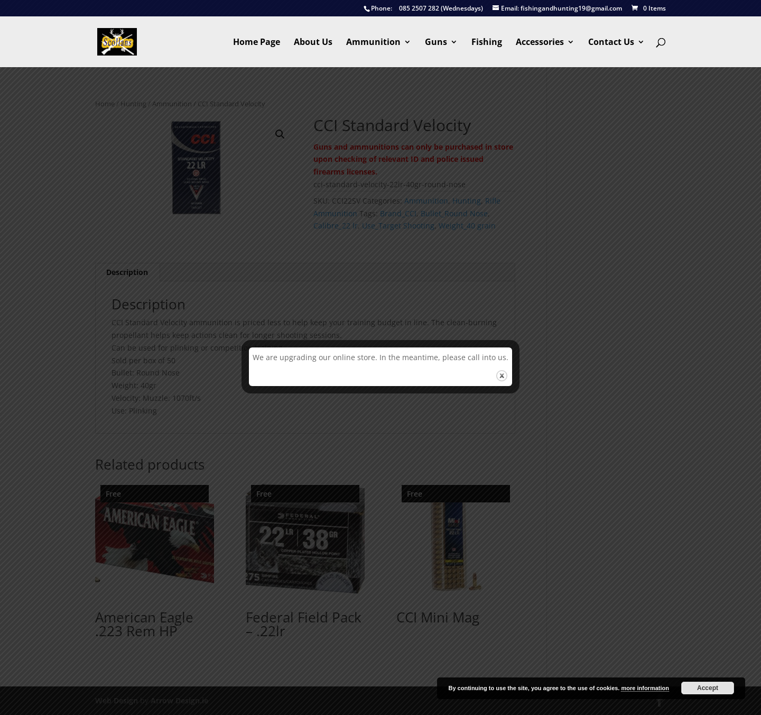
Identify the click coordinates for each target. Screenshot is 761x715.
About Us (313, 43)
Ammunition (373, 43)
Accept (707, 688)
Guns (436, 43)
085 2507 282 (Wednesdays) (423, 9)
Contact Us (611, 43)
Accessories (540, 43)
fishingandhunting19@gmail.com (557, 9)
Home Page (256, 43)
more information (645, 688)
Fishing (486, 43)
